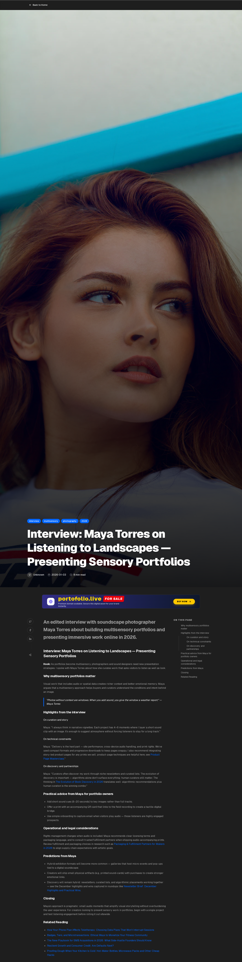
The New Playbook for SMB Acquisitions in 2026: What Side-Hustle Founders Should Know (99, 940)
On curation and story (198, 637)
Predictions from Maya (192, 668)
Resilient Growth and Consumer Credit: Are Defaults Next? (80, 945)
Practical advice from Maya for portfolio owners (196, 655)
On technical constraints (199, 641)
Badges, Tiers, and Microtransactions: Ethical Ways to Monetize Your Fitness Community (97, 935)
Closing (184, 672)
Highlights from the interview (195, 633)
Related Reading (189, 676)
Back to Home (38, 5)
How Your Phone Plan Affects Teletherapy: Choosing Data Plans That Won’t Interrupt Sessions (100, 930)
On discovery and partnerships (195, 647)
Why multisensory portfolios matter (195, 627)
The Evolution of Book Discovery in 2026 (79, 781)
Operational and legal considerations (191, 662)
